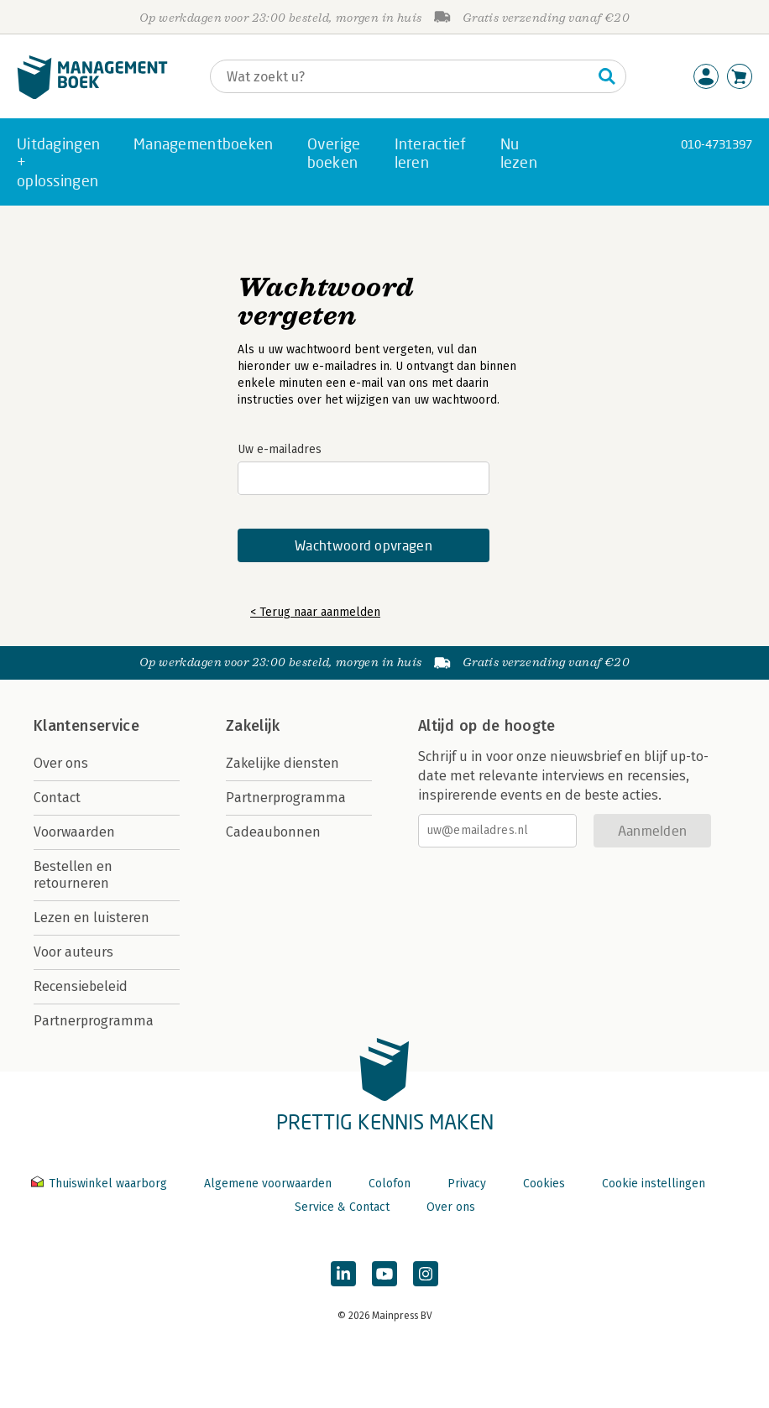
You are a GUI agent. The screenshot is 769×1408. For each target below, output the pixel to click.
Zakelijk (253, 726)
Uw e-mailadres (280, 449)
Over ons (61, 763)
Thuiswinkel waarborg (100, 1183)
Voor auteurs (73, 952)
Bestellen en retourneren (73, 874)
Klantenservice (86, 726)
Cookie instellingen (653, 1183)
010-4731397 (716, 144)
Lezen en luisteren (91, 918)
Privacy (466, 1183)
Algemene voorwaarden (268, 1183)
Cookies (544, 1183)
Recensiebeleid (81, 986)
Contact (57, 798)
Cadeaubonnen (273, 832)
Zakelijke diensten (282, 763)
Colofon (390, 1183)
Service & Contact (342, 1207)
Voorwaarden (74, 832)
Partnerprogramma (94, 1021)
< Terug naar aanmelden (315, 612)
